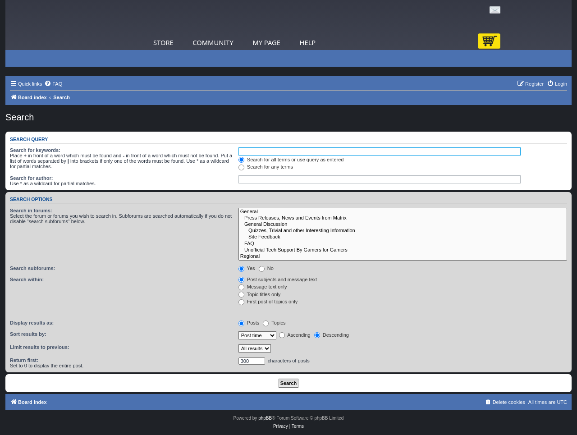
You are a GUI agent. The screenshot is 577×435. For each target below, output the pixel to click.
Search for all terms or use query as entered (291, 159)
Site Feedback (402, 237)
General (402, 212)
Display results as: (32, 322)
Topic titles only (259, 294)
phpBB (265, 418)
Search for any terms (265, 166)
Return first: (24, 360)
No (266, 268)
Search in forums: (31, 210)
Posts (249, 322)
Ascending (295, 335)
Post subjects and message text (277, 279)
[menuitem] (53, 83)
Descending (331, 335)
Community (212, 42)
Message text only (262, 286)
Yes (246, 268)
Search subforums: (32, 268)
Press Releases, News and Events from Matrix (402, 218)
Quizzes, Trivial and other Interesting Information (402, 231)
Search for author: (31, 178)
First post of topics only (268, 301)
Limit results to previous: (39, 347)
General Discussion (402, 224)
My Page (266, 42)
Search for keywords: (35, 150)
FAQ (402, 244)
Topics (274, 322)
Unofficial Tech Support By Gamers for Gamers (402, 250)
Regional (402, 256)
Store (163, 42)
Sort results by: (28, 334)
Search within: (27, 279)
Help (308, 42)
